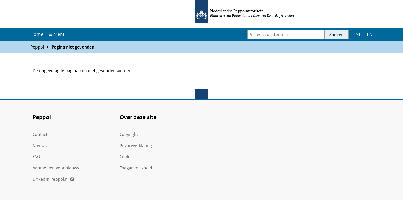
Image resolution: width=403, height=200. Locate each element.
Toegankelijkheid (136, 168)
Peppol (37, 47)
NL (358, 35)
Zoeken (336, 34)
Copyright (129, 134)
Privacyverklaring (136, 145)
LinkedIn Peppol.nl (51, 178)
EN (370, 35)
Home (36, 34)
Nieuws (40, 145)
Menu (59, 34)
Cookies (127, 156)
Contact (40, 134)
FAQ (36, 156)
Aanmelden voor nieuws (56, 168)
